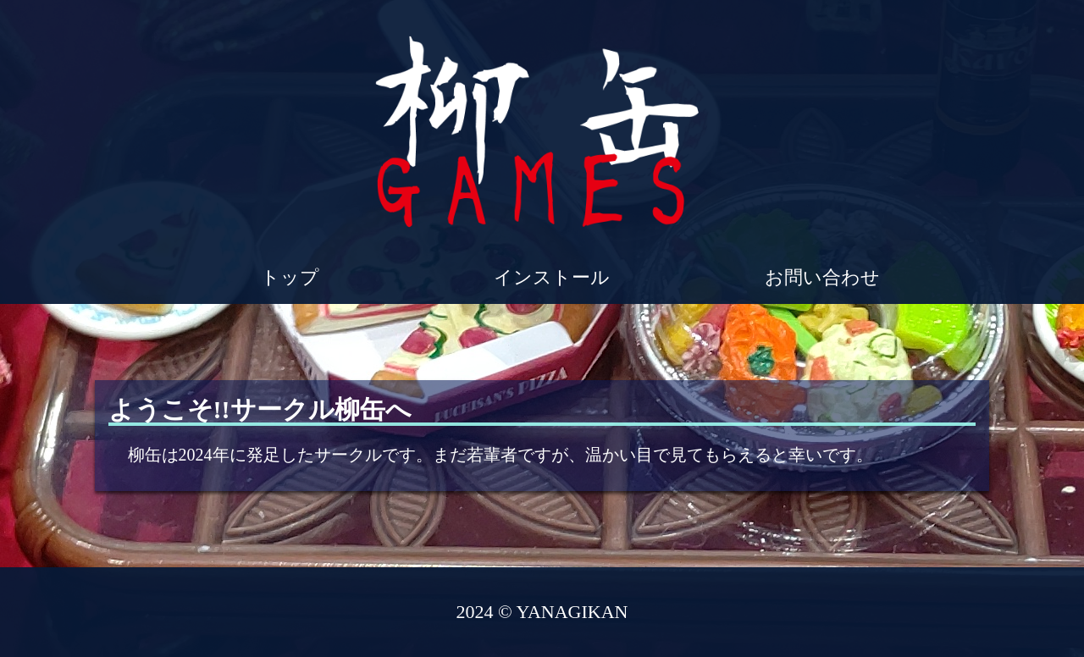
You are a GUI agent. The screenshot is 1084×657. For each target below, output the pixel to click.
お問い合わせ (822, 277)
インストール (551, 277)
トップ (293, 277)
